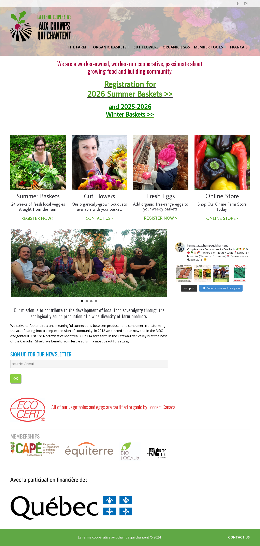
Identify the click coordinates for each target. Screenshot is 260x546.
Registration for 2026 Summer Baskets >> (130, 87)
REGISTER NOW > (38, 218)
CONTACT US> (99, 218)
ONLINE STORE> (222, 218)
